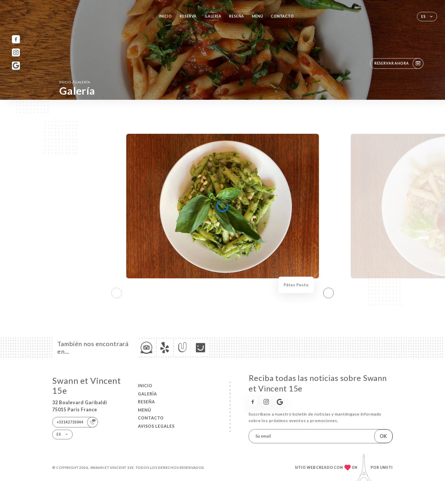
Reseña (236, 16)
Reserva (188, 16)
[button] (328, 293)
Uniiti (386, 467)
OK (383, 436)
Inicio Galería (74, 81)
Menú (257, 16)
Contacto (282, 16)
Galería (213, 16)
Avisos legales (156, 426)
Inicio (165, 16)
